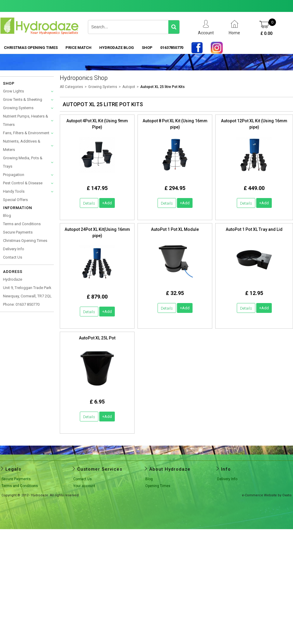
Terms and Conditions (22, 224)
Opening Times (157, 486)
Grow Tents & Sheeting (22, 99)
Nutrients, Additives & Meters (21, 145)
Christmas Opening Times (31, 47)
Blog (7, 215)
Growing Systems (18, 108)
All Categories (71, 87)
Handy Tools (14, 191)
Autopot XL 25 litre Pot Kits (162, 87)
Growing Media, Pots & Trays (22, 162)
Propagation (13, 174)
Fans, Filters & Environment (26, 133)
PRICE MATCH (78, 47)
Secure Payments (18, 232)
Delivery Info (13, 249)
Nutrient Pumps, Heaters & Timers (25, 120)
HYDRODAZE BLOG (116, 47)
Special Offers (15, 199)
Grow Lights (13, 91)
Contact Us (12, 257)
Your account (84, 486)
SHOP (147, 47)
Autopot (128, 87)
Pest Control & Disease (22, 183)
